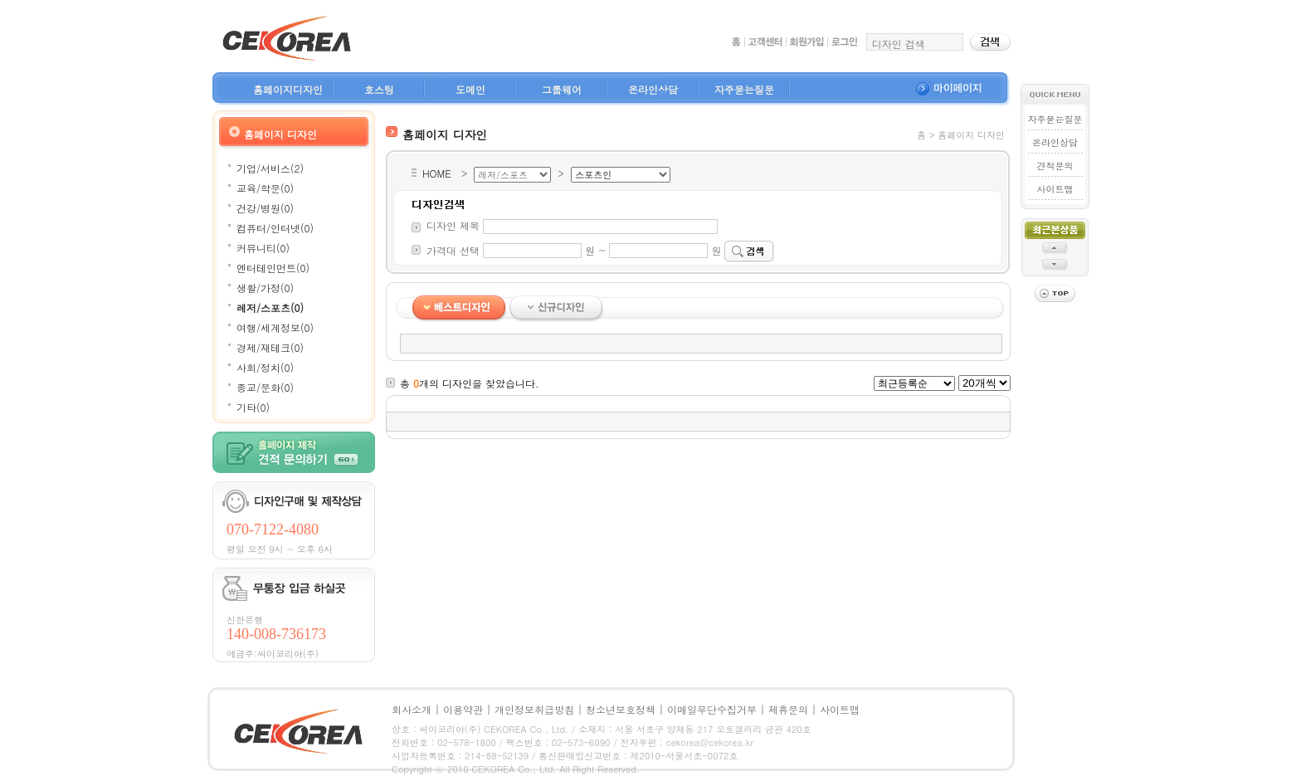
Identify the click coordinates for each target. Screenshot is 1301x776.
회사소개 (411, 709)
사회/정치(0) (265, 367)
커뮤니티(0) (263, 248)
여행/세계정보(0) (275, 327)
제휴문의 (788, 709)
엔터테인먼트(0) (272, 268)
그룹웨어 (562, 89)
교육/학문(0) (265, 188)
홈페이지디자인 (288, 89)
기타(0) (253, 407)
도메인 (470, 89)
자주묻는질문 (744, 89)
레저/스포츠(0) (270, 307)
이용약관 (463, 709)
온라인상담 (653, 89)
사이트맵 (1054, 189)
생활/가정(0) (265, 288)
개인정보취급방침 (534, 709)
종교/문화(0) (265, 387)
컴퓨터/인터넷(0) (275, 228)
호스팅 (379, 89)
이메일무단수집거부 (712, 709)
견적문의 (1054, 165)
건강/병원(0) (265, 208)
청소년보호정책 (620, 709)
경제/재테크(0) (270, 347)
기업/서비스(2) (270, 168)
